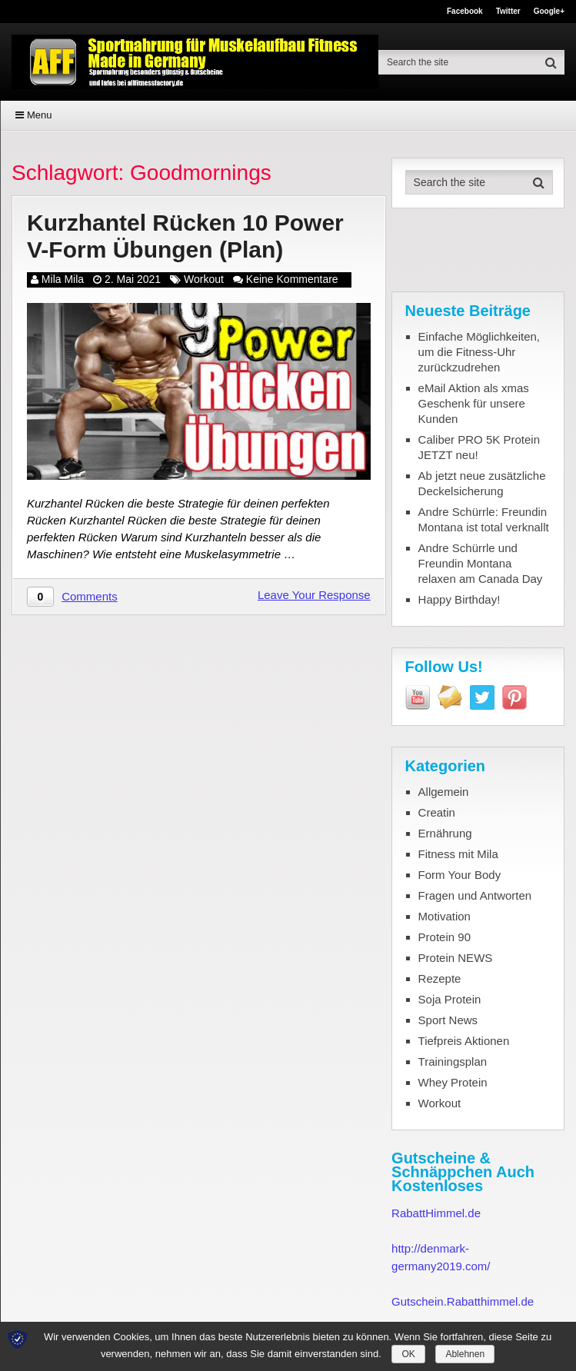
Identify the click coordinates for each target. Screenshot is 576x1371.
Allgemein (443, 791)
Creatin (436, 812)
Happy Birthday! (459, 599)
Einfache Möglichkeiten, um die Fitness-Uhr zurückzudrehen (479, 352)
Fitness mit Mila (458, 853)
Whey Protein (453, 1082)
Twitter (508, 11)
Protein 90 (444, 936)
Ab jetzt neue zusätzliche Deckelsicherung (482, 483)
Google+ (549, 11)
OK (408, 1354)
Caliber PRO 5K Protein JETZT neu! (479, 447)
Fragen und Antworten (475, 895)
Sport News (448, 1020)
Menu (39, 115)
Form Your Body (459, 874)
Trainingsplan (453, 1061)
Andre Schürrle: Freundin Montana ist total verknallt (483, 519)
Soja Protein (449, 999)
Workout (204, 279)
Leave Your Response (314, 594)
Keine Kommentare (292, 279)
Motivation (444, 916)
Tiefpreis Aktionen (464, 1040)
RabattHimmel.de (436, 1213)
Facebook (465, 11)
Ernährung (445, 833)
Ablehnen (464, 1354)
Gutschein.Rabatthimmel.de (462, 1301)
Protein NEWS (455, 957)
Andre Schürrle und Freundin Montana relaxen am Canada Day (480, 563)
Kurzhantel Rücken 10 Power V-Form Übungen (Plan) (185, 236)
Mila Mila (63, 279)
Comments (90, 596)
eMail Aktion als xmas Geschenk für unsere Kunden (473, 403)
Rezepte (439, 978)
